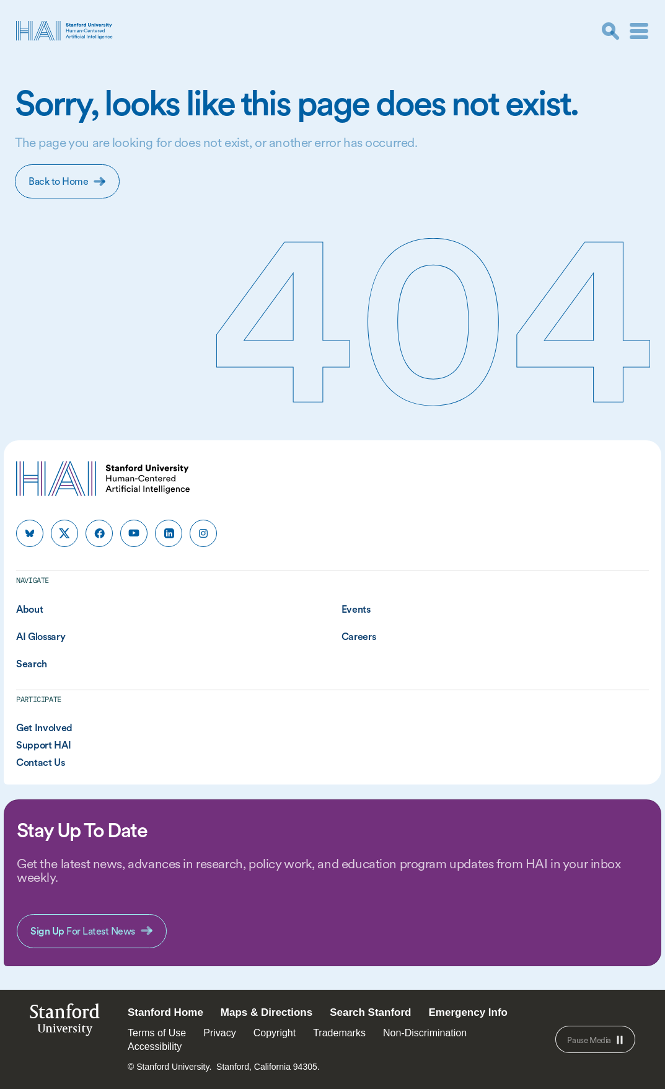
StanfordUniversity (65, 1023)
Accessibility (155, 1046)
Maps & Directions (266, 1012)
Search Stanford (370, 1012)
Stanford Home (165, 1012)
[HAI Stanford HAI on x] (64, 533)
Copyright (274, 1033)
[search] (610, 31)
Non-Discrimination (425, 1033)
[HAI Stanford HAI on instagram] (203, 533)
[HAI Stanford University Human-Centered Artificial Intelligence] (64, 30)
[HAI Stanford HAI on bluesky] (29, 533)
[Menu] (639, 31)
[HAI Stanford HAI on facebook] (99, 533)
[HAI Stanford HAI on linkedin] (168, 533)
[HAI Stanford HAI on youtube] (134, 533)
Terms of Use (157, 1033)
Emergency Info (468, 1012)
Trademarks (339, 1033)
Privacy (219, 1033)
